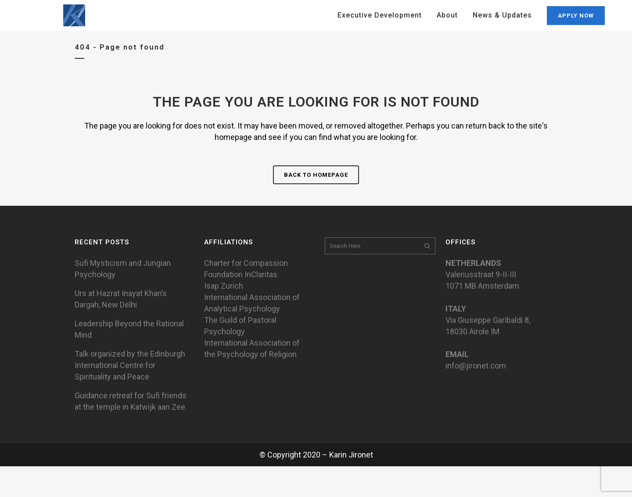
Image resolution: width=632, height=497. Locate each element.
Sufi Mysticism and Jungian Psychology (123, 268)
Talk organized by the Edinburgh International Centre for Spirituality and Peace (130, 365)
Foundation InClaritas (240, 274)
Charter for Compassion (246, 263)
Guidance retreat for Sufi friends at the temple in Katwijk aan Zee (131, 401)
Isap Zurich (223, 285)
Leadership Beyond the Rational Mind (129, 329)
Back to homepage (316, 175)
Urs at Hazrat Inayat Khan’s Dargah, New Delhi (121, 299)
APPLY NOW (576, 15)
